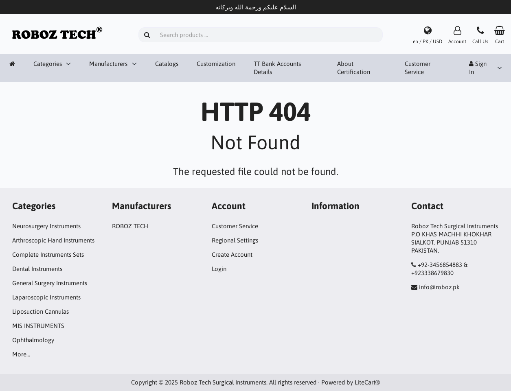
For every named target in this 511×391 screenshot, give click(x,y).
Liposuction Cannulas (40, 311)
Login (219, 268)
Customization (216, 63)
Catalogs (166, 63)
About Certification (353, 67)
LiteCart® (367, 382)
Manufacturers (108, 63)
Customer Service (417, 67)
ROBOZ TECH (130, 226)
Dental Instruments (37, 268)
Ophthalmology (33, 339)
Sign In (478, 67)
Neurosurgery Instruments (46, 226)
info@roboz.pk (439, 287)
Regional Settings (235, 240)
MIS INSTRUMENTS (38, 325)
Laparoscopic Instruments (46, 297)
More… (21, 354)
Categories (47, 63)
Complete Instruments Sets (48, 254)
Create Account (232, 254)
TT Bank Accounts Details (277, 67)
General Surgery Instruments (49, 283)
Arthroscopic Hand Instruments (53, 240)
